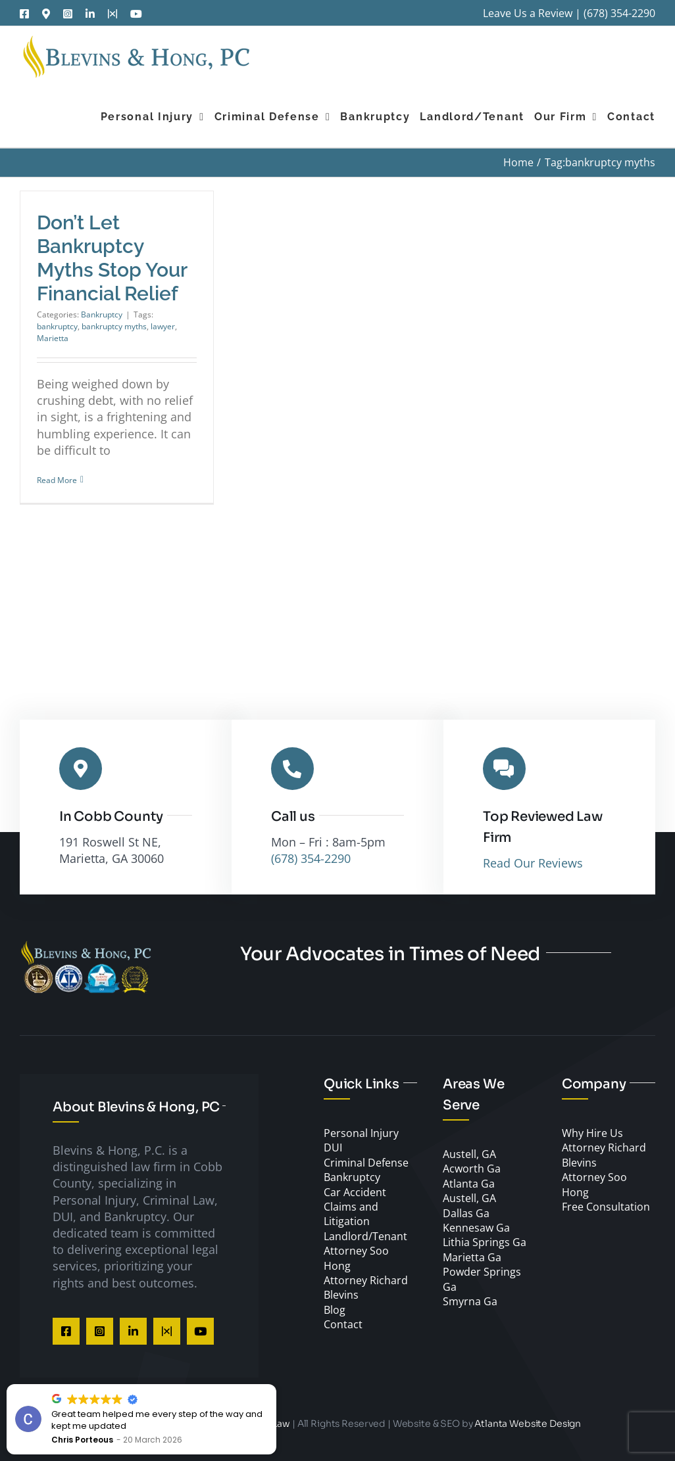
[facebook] (66, 1331)
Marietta (52, 338)
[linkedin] (133, 1331)
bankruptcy (57, 326)
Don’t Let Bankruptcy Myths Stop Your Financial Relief (112, 258)
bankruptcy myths (114, 326)
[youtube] (200, 1331)
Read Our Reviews (533, 863)
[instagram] (99, 1331)
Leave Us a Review (527, 13)
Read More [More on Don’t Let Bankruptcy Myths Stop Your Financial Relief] (57, 480)
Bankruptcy (101, 314)
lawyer (163, 326)
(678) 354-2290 (619, 13)
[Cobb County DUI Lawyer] (85, 946)
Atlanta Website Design (527, 1423)
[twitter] (166, 1331)
